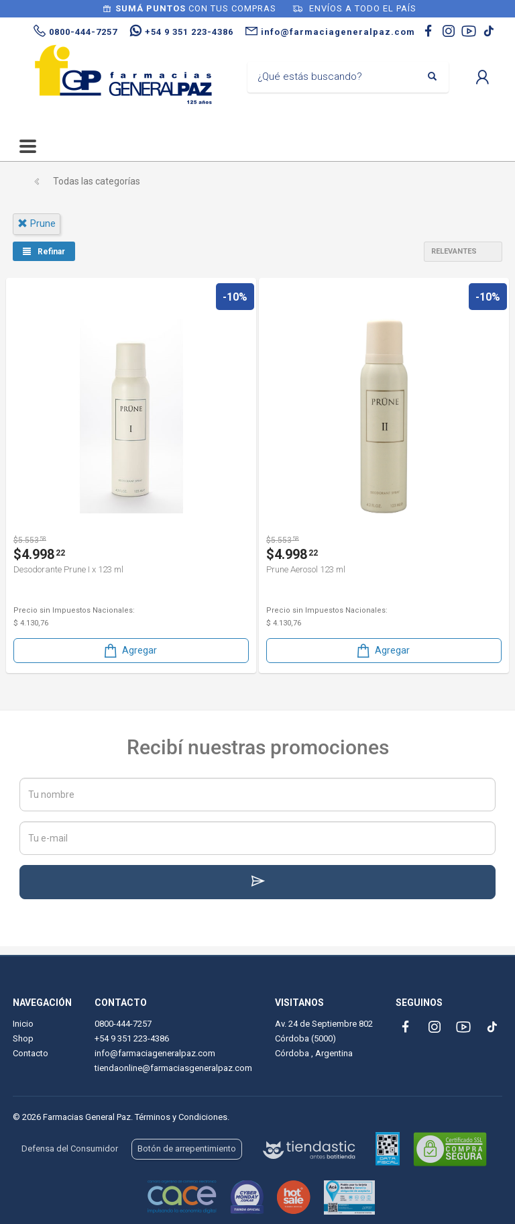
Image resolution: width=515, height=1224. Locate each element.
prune (36, 223)
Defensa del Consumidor (69, 1148)
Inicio (23, 1024)
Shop (23, 1038)
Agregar (129, 650)
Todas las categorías (96, 181)
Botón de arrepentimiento (186, 1148)
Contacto (30, 1053)
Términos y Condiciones (181, 1117)
